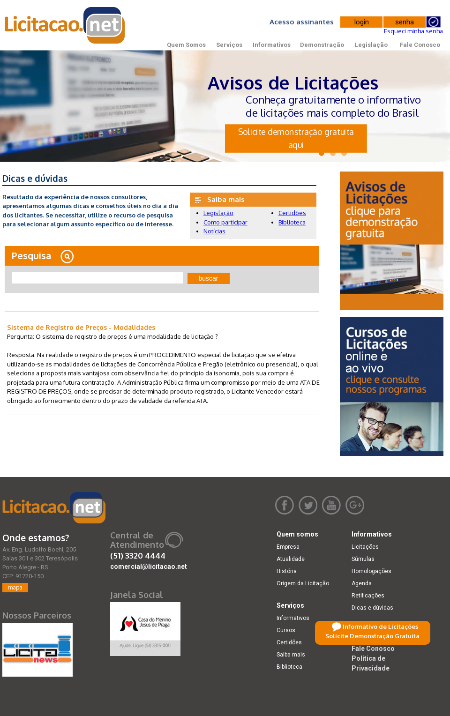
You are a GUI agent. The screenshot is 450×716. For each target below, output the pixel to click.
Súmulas (363, 559)
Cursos (286, 630)
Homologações (371, 571)
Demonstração (322, 44)
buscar (208, 278)
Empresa (288, 547)
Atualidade (291, 559)
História (287, 571)
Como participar (225, 222)
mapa (15, 587)
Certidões (292, 212)
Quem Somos (186, 44)
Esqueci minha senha (413, 31)
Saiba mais (291, 654)
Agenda (362, 583)
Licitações (365, 547)
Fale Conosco (420, 44)
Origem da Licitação (303, 583)
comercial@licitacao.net (148, 566)
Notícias (214, 231)
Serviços (229, 44)
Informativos (272, 44)
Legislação (371, 44)
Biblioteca (292, 222)
